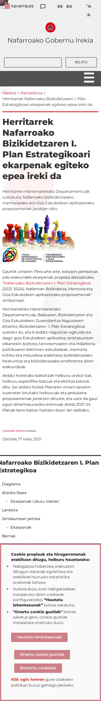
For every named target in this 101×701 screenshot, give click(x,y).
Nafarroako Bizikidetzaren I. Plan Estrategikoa (47, 283)
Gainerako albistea (13, 430)
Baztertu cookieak (38, 668)
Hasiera (9, 93)
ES (60, 6)
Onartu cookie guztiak (42, 654)
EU (69, 6)
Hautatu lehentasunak (39, 637)
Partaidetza (31, 93)
